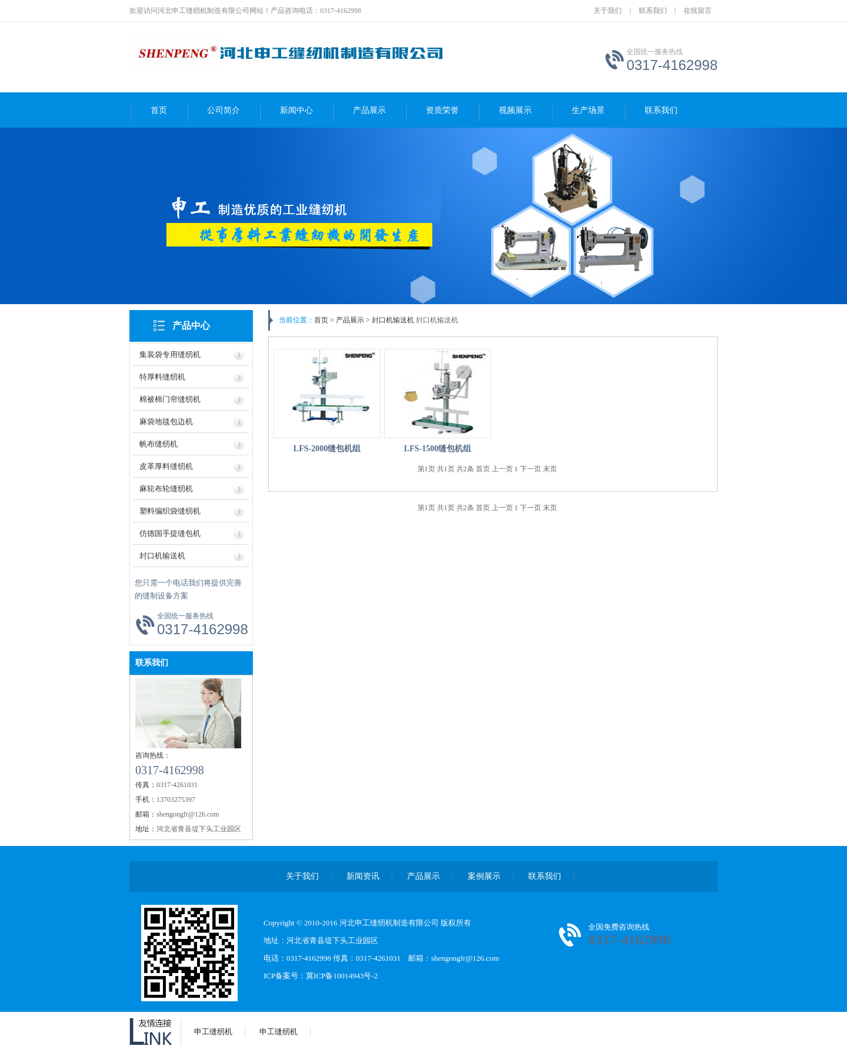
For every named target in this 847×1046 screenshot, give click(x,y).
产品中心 (191, 326)
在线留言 (697, 10)
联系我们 (653, 10)
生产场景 (588, 110)
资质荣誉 (442, 110)
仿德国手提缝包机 (170, 533)
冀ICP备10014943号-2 (342, 975)
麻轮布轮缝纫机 (166, 488)
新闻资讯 (362, 876)
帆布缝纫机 (158, 443)
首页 (159, 110)
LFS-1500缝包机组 (437, 448)
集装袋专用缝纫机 (170, 354)
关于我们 (607, 10)
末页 (550, 469)
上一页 (503, 469)
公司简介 (223, 110)
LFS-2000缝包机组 (327, 448)
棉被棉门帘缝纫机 (170, 399)
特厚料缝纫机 (162, 376)
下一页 (531, 469)
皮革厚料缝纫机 (166, 466)
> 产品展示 (347, 320)
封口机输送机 (162, 555)
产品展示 (369, 110)
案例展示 (484, 876)
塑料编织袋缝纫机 (170, 511)
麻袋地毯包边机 (166, 421)
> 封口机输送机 (389, 320)
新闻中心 (296, 110)
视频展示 (515, 110)
